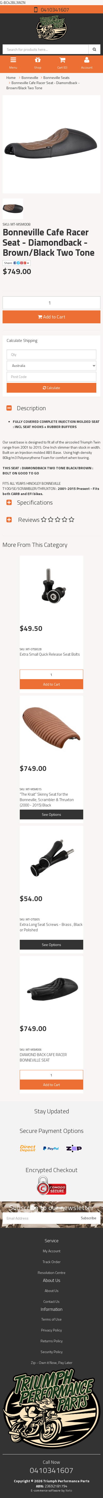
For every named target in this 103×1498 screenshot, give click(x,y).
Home (11, 77)
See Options (51, 814)
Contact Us (51, 1301)
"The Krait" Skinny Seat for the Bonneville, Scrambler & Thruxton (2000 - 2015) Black (47, 799)
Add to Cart (51, 316)
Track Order (52, 1261)
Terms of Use (51, 1319)
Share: (16, 262)
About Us (52, 1290)
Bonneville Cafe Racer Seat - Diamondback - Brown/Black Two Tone (43, 85)
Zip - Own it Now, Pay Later (51, 1362)
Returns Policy (52, 1341)
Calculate (51, 387)
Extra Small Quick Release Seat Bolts (50, 654)
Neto (68, 1490)
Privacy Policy (51, 1330)
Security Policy (52, 1351)
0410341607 (54, 10)
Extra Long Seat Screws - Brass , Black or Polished (51, 927)
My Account (51, 1251)
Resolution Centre (51, 1272)
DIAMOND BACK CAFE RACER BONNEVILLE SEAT (43, 1057)
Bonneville (30, 77)
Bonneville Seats (56, 77)
